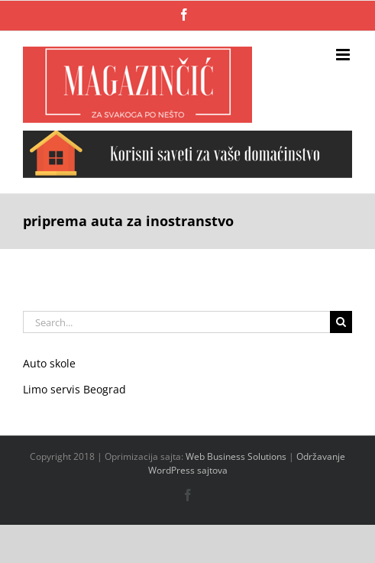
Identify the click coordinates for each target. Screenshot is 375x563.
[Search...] (176, 322)
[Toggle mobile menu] (344, 55)
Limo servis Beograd (74, 389)
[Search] (341, 322)
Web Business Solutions (236, 456)
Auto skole (49, 363)
